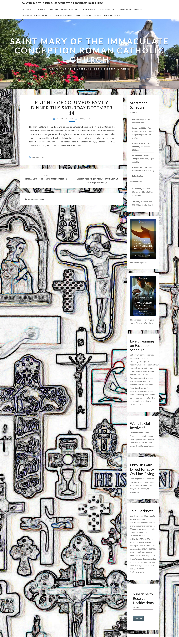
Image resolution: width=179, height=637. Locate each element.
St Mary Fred (84, 119)
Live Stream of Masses (64, 15)
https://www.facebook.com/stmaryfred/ (146, 365)
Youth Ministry (89, 9)
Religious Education (69, 9)
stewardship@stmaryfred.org (142, 446)
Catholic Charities (83, 15)
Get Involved (40, 9)
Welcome (25, 9)
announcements (39, 157)
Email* (143, 610)
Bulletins (54, 9)
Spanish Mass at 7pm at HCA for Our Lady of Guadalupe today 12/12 (97, 179)
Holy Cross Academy (108, 9)
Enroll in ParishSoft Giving (131, 9)
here (139, 492)
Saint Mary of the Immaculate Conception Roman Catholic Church (63, 2)
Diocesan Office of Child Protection (36, 15)
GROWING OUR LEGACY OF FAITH (106, 15)
